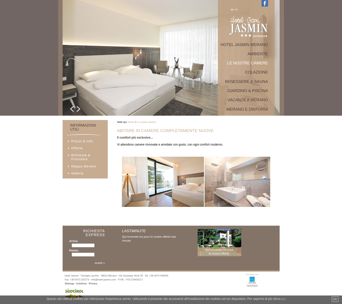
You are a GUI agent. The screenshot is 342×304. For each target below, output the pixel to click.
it (236, 9)
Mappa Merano (83, 166)
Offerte (77, 148)
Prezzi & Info (82, 141)
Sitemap (69, 283)
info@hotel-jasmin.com (103, 279)
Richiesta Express (94, 233)
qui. (284, 299)
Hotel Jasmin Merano (244, 44)
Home (131, 122)
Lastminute (134, 231)
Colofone (81, 283)
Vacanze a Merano (247, 100)
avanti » (100, 262)
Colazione (256, 72)
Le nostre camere (247, 63)
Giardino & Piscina (247, 90)
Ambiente (258, 54)
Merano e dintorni (247, 109)
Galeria (77, 173)
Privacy (93, 283)
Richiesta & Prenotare (81, 157)
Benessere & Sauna (246, 81)
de (232, 9)
